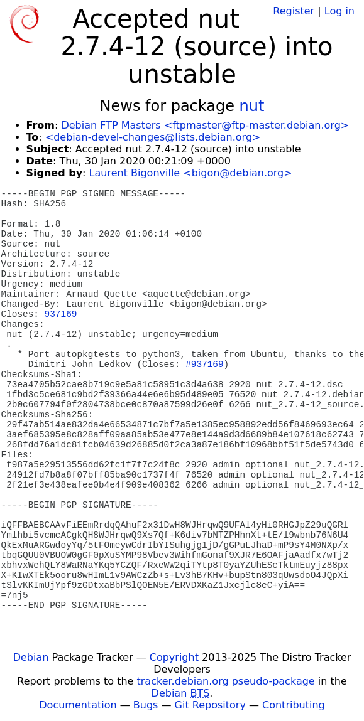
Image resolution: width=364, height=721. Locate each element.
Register (293, 11)
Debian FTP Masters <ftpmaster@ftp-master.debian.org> (205, 125)
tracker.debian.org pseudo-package (226, 681)
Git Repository (210, 705)
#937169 (204, 365)
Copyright (174, 657)
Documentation (77, 705)
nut (252, 106)
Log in (339, 11)
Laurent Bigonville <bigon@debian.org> (190, 173)
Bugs (145, 705)
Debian (31, 657)
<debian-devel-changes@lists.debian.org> (153, 137)
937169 (61, 314)
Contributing (293, 705)
